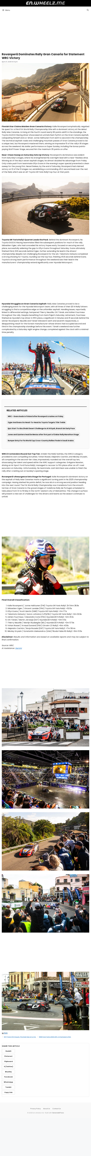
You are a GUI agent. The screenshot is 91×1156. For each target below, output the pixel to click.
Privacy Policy (35, 1108)
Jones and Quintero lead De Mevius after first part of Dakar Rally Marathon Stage (43, 434)
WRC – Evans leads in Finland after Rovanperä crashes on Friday (35, 416)
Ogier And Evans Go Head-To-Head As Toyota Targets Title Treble (36, 422)
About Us (46, 1108)
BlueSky (8, 1072)
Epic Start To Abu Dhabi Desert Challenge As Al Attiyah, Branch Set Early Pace (41, 428)
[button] (87, 10)
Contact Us (56, 1108)
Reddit (8, 1051)
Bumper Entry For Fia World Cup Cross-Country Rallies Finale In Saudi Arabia (41, 440)
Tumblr (8, 1087)
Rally (6, 1033)
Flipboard (8, 1061)
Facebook (8, 1077)
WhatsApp (8, 1082)
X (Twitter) (8, 1066)
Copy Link (8, 1092)
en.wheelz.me (45, 3)
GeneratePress (58, 1113)
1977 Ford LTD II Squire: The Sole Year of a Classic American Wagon (28, 1037)
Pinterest (8, 1056)
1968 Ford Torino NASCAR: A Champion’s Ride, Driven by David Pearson (64, 1037)
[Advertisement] (45, 32)
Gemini (18, 648)
